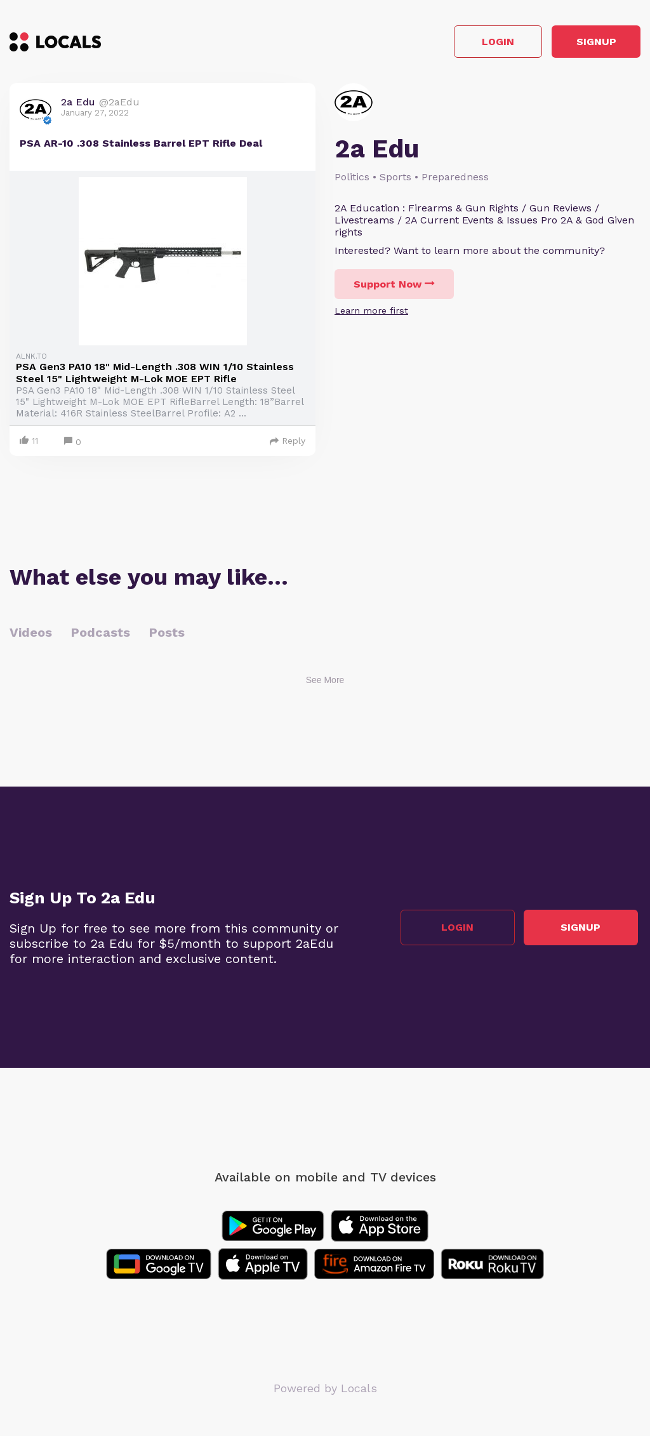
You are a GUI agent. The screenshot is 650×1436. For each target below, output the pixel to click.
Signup (584, 43)
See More (325, 683)
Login (460, 43)
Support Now (394, 287)
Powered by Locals (325, 1391)
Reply (287, 444)
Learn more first (371, 314)
